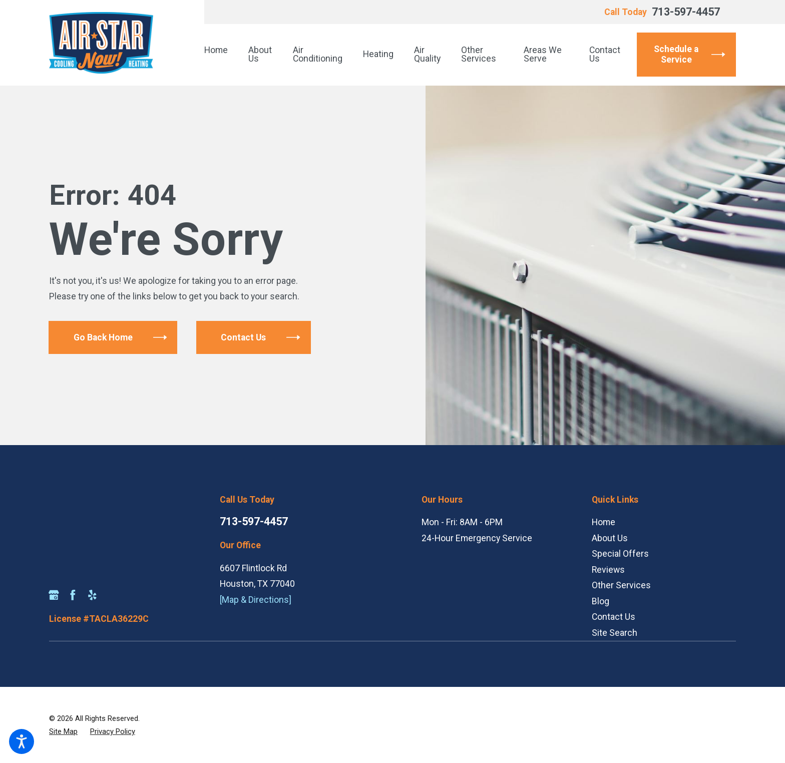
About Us (610, 538)
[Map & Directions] (255, 600)
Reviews (608, 570)
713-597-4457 (686, 12)
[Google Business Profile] (54, 595)
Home (603, 522)
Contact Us (613, 617)
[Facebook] (73, 595)
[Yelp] (92, 595)
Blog (600, 601)
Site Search (614, 633)
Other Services (621, 585)
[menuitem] (221, 54)
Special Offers (620, 554)
